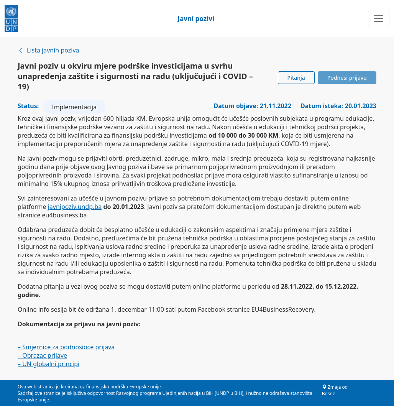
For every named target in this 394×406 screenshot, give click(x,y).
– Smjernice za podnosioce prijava (66, 347)
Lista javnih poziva (48, 50)
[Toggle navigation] (378, 18)
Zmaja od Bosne (335, 390)
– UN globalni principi (48, 364)
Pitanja (296, 77)
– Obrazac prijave (42, 355)
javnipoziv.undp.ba (75, 206)
